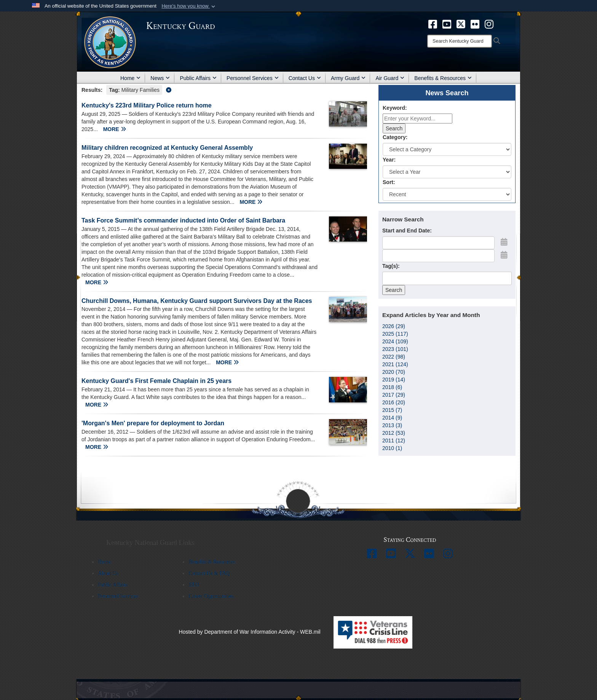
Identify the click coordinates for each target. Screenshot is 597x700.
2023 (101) (395, 349)
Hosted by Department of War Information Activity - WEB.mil (250, 632)
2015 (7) (392, 410)
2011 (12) (393, 440)
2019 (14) (393, 379)
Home (130, 78)
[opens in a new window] (432, 24)
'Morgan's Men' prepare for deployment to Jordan (152, 423)
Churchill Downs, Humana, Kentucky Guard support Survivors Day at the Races (196, 301)
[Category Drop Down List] (447, 149)
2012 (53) (393, 433)
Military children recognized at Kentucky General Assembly (167, 147)
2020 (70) (393, 372)
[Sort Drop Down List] (447, 194)
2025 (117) (395, 334)
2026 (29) (393, 326)
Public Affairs (198, 78)
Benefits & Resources (443, 78)
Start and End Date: (407, 230)
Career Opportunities (210, 596)
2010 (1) (392, 448)
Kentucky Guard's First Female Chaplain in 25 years (156, 381)
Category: (395, 137)
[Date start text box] (438, 242)
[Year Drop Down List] (447, 171)
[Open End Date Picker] (504, 255)
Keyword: (395, 108)
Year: (389, 160)
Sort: (389, 182)
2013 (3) (392, 425)
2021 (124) (395, 364)
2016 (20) (393, 402)
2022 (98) (393, 357)
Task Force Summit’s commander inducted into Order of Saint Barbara (183, 220)
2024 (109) (395, 341)
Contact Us (305, 78)
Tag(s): (391, 266)
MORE (114, 129)
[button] (189, 6)
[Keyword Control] (417, 118)
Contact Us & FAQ (208, 573)
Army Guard (348, 78)
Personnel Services (253, 78)
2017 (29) (393, 395)
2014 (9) (392, 418)
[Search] (459, 41)
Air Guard (389, 78)
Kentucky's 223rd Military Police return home (146, 105)
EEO (193, 585)
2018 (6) (392, 387)
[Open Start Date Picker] (504, 242)
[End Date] (438, 255)
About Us (108, 573)
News (160, 78)
